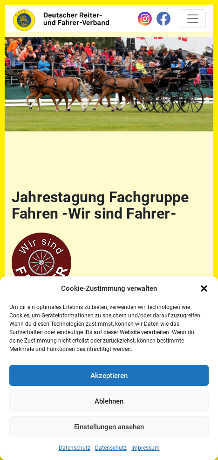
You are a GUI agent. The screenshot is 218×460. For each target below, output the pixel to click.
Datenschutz (74, 448)
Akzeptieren (109, 375)
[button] (204, 288)
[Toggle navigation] (193, 18)
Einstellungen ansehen (109, 427)
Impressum (145, 448)
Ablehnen (109, 401)
